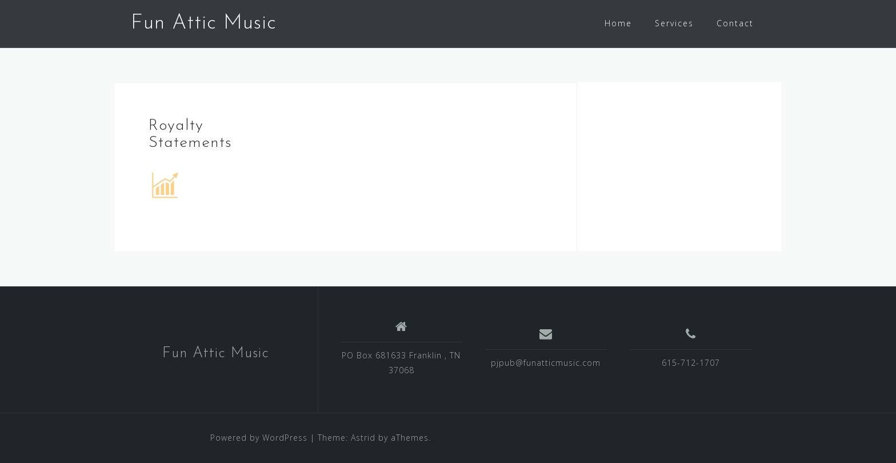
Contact (735, 23)
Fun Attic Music (204, 23)
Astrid (363, 437)
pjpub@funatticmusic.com (546, 362)
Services (674, 23)
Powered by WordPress (258, 437)
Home (618, 23)
